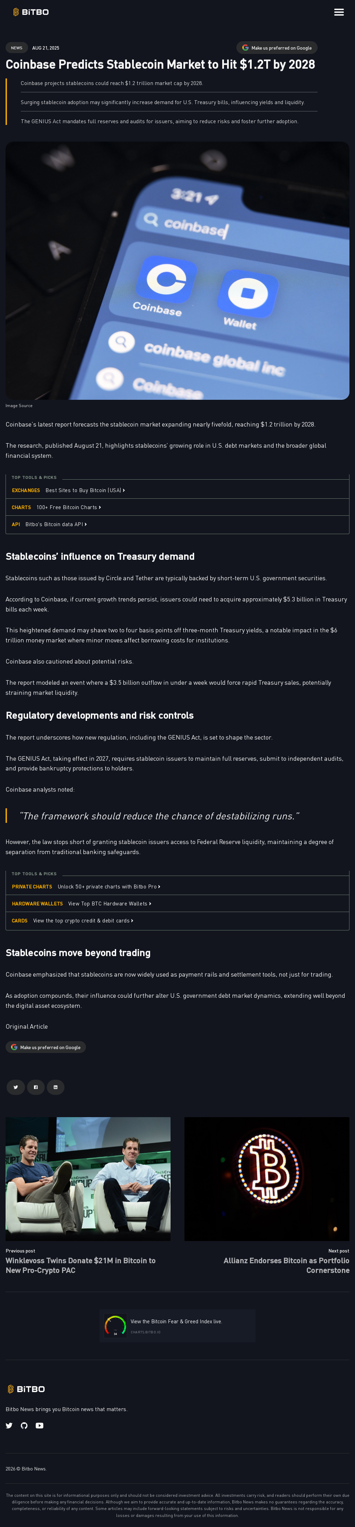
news (17, 47)
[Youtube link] (39, 1425)
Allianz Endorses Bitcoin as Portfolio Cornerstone (286, 1265)
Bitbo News (33, 1468)
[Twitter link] (10, 1425)
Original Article (27, 1026)
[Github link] (24, 1425)
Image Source (19, 405)
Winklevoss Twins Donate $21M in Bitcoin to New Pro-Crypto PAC (81, 1265)
